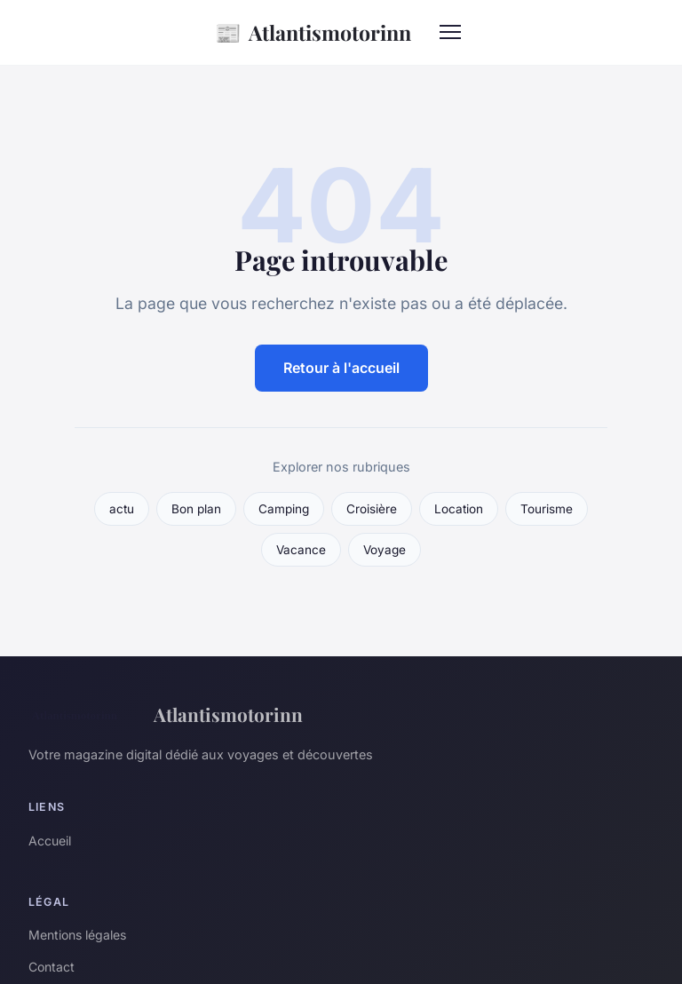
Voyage (384, 550)
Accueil (49, 840)
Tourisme (546, 509)
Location (458, 509)
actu (121, 509)
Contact (51, 966)
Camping (283, 509)
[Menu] (450, 32)
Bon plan (196, 509)
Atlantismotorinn (313, 32)
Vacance (301, 550)
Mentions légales (77, 934)
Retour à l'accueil (341, 368)
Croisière (371, 509)
